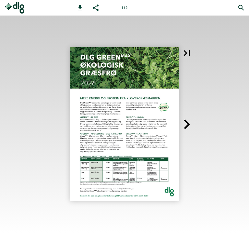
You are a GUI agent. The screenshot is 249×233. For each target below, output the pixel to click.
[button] (80, 8)
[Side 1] (124, 8)
